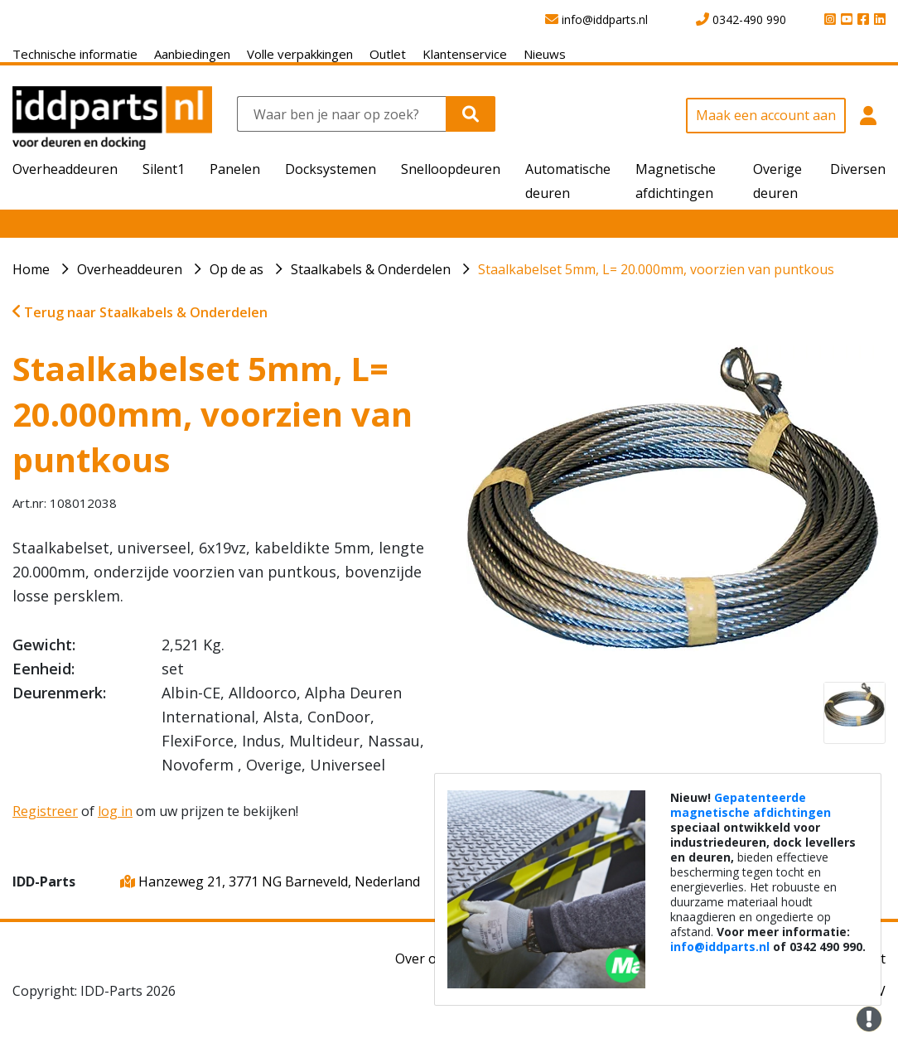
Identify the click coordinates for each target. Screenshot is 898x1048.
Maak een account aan (766, 115)
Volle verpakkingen (300, 54)
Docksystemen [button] (330, 169)
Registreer (45, 811)
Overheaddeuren (129, 269)
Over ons (423, 958)
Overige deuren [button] (777, 181)
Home (31, 269)
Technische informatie (75, 54)
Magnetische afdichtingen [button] (675, 181)
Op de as (236, 269)
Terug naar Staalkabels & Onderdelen (140, 312)
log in (115, 811)
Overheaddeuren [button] (65, 169)
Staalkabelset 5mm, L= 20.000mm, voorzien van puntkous (656, 269)
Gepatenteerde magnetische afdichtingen (750, 805)
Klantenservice (464, 54)
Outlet (387, 54)
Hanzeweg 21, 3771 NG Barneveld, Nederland (270, 881)
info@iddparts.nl (720, 946)
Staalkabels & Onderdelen (371, 269)
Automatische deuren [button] (568, 181)
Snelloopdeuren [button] (450, 169)
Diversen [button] (858, 169)
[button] (868, 124)
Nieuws (545, 54)
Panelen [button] (235, 169)
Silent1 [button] (163, 169)
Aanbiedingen (192, 54)
